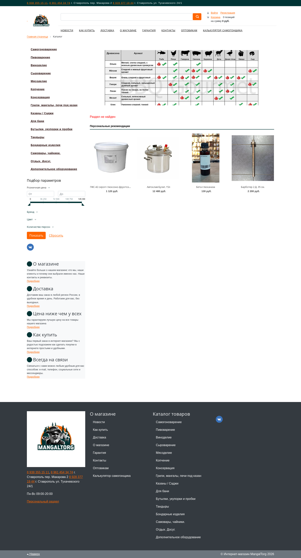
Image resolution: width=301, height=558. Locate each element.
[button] (103, 77)
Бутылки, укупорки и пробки (175, 498)
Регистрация (227, 12)
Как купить (87, 30)
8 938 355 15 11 (37, 3)
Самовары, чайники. (170, 521)
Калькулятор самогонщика (223, 30)
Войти (214, 12)
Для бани (162, 491)
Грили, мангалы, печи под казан (178, 475)
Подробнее (33, 281)
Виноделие (164, 437)
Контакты (168, 30)
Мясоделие (164, 452)
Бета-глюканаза (205, 187)
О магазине (128, 30)
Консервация (165, 468)
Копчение (163, 460)
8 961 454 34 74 (59, 3)
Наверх (33, 554)
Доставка (107, 30)
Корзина (215, 17)
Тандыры (162, 506)
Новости (67, 30)
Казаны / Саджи (167, 483)
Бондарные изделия (170, 514)
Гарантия (149, 30)
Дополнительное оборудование (178, 537)
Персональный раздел (43, 501)
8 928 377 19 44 (123, 3)
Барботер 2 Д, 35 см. (253, 187)
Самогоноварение (169, 422)
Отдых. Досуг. (165, 529)
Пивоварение (165, 429)
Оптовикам (189, 30)
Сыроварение (166, 445)
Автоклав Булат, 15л (158, 187)
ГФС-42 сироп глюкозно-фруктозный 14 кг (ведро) (119, 187)
